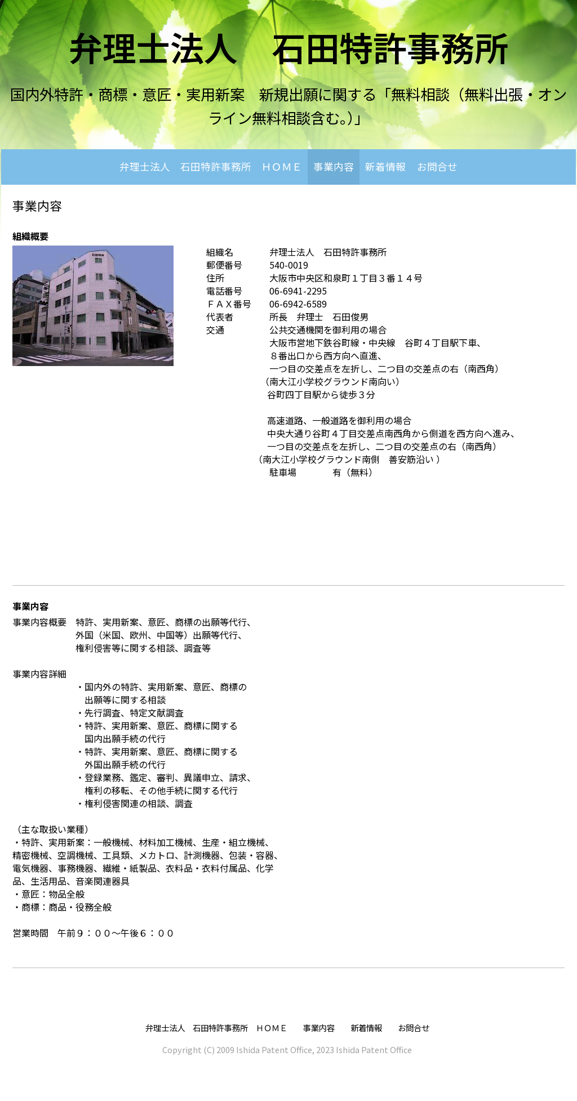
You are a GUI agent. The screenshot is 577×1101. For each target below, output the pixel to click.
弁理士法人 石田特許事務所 (288, 46)
